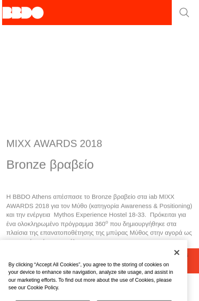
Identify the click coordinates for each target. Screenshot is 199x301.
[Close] (177, 256)
